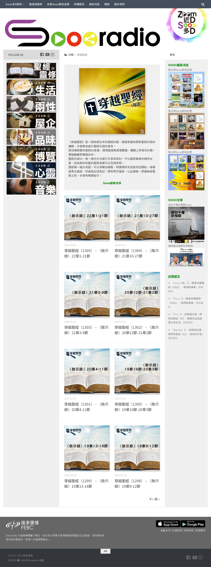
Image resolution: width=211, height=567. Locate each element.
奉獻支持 (165, 530)
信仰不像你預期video (180, 204)
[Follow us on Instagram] (52, 54)
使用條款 (189, 530)
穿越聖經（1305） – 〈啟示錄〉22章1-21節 (86, 253)
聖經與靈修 (35, 4)
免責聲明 (200, 530)
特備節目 (79, 4)
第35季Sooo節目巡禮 (180, 111)
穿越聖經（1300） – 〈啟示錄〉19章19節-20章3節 (137, 406)
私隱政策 (177, 530)
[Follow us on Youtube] (47, 54)
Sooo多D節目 (14, 4)
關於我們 (119, 4)
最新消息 (94, 4)
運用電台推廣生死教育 (180, 246)
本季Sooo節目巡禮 (58, 4)
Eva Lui (178, 329)
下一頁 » (154, 499)
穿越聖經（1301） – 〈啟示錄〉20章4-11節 (86, 406)
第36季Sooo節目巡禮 (180, 69)
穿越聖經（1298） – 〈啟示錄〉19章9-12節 (137, 483)
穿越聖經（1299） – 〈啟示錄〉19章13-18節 (86, 483)
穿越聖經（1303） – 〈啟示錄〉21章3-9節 (86, 329)
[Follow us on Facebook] (42, 54)
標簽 (107, 4)
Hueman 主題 (37, 560)
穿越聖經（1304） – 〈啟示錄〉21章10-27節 (137, 253)
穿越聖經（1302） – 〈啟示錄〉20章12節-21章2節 (137, 329)
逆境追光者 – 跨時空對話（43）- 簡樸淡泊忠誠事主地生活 (185, 318)
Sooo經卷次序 (112, 183)
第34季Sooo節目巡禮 (180, 152)
